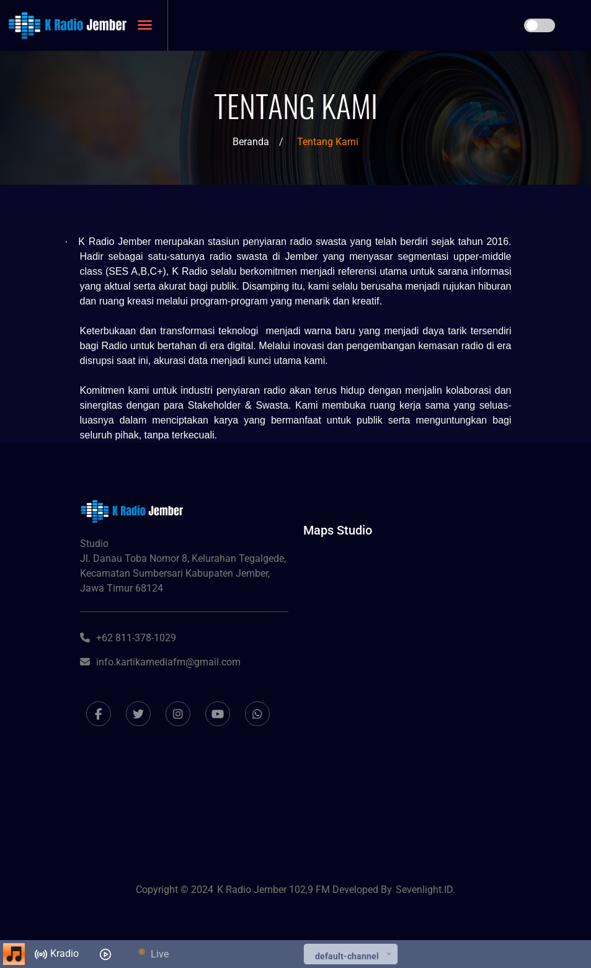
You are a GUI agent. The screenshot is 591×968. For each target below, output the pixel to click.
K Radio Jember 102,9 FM (274, 889)
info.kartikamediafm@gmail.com (160, 662)
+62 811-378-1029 (128, 638)
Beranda (251, 142)
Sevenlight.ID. (425, 889)
